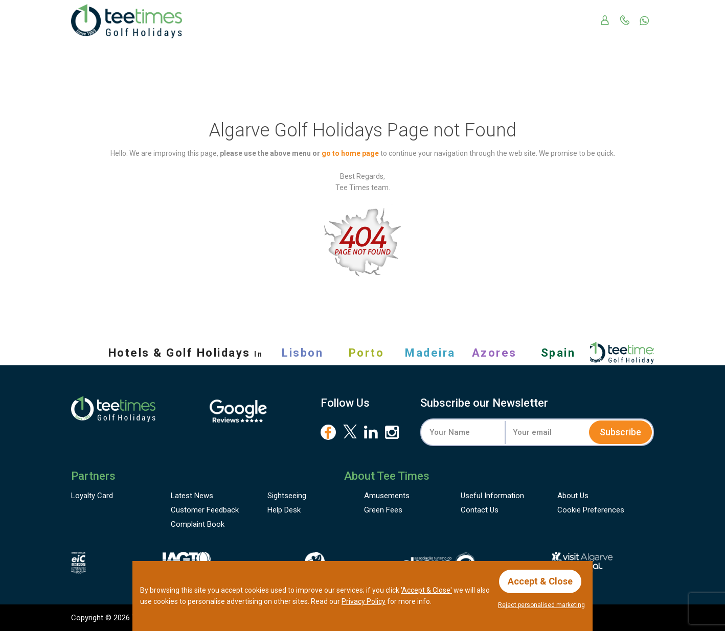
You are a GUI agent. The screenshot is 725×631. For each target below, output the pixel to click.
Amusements (387, 495)
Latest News (192, 495)
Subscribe (620, 432)
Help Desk (284, 510)
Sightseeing (286, 495)
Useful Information (492, 495)
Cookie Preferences (590, 510)
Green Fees (383, 510)
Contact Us (480, 510)
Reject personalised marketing (541, 605)
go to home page (350, 153)
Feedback (205, 510)
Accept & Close (540, 581)
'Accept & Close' (426, 590)
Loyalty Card (92, 495)
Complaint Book (197, 524)
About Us (572, 495)
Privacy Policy (364, 601)
